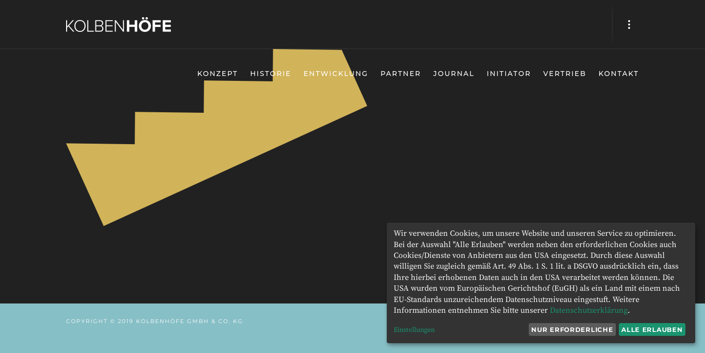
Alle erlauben (651, 329)
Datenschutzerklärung (589, 310)
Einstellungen (414, 330)
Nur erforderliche (572, 329)
